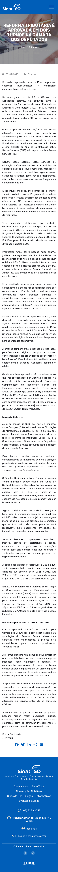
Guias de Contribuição (20, 796)
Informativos (43, 796)
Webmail (29, 828)
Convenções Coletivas (29, 791)
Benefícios (38, 786)
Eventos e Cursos (29, 800)
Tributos (33, 47)
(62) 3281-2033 (29, 810)
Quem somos (21, 786)
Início (23, 47)
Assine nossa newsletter (29, 836)
